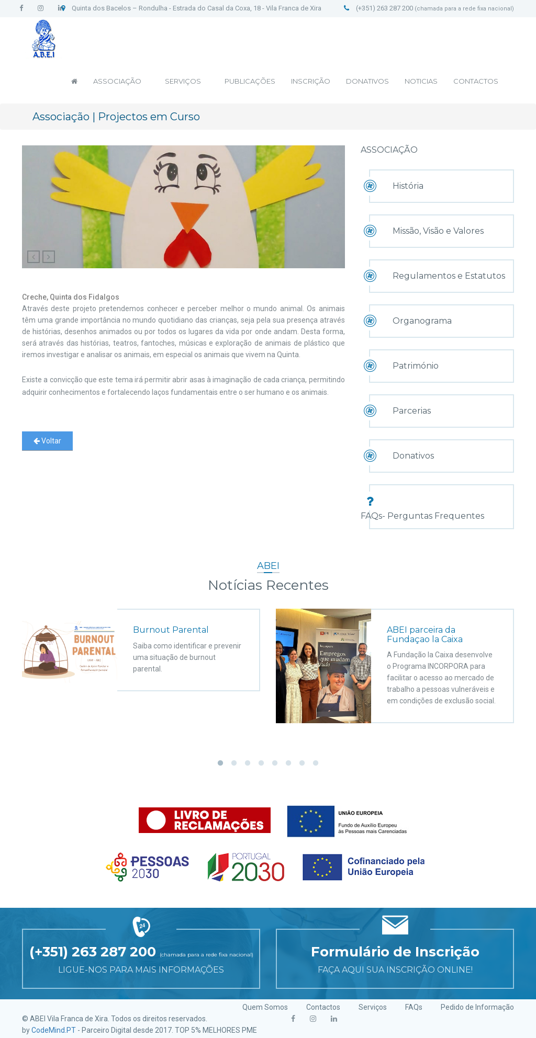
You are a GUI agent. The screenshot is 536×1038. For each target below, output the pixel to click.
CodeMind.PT (53, 1030)
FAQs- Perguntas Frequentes (422, 516)
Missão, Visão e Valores (438, 231)
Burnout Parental (171, 630)
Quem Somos (265, 1007)
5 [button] (275, 763)
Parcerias (412, 411)
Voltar (47, 441)
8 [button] (315, 763)
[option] (141, 642)
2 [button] (234, 763)
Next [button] (529, 679)
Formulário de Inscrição (395, 951)
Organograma (422, 321)
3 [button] (247, 763)
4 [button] (261, 763)
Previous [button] (6, 679)
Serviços (373, 1007)
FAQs (413, 1007)
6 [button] (288, 763)
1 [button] (220, 763)
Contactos (323, 1007)
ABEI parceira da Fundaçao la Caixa (426, 634)
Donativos (413, 456)
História (408, 186)
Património (416, 366)
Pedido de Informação (477, 1007)
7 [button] (302, 763)
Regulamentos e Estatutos (449, 276)
